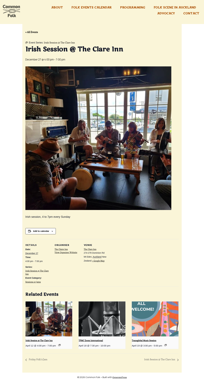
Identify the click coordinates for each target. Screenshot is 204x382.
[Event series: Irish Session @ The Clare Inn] (59, 345)
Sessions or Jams (33, 281)
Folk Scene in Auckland (175, 8)
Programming (132, 8)
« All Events (31, 32)
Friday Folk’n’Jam (37, 359)
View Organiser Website (66, 252)
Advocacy (166, 13)
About (57, 8)
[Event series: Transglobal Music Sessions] (165, 345)
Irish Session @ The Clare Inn (39, 340)
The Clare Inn (90, 249)
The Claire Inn (61, 249)
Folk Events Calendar (91, 8)
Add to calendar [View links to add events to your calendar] (41, 231)
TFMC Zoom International (91, 340)
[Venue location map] (129, 260)
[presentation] (49, 318)
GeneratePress (119, 377)
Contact (191, 13)
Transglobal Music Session (144, 340)
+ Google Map (98, 260)
